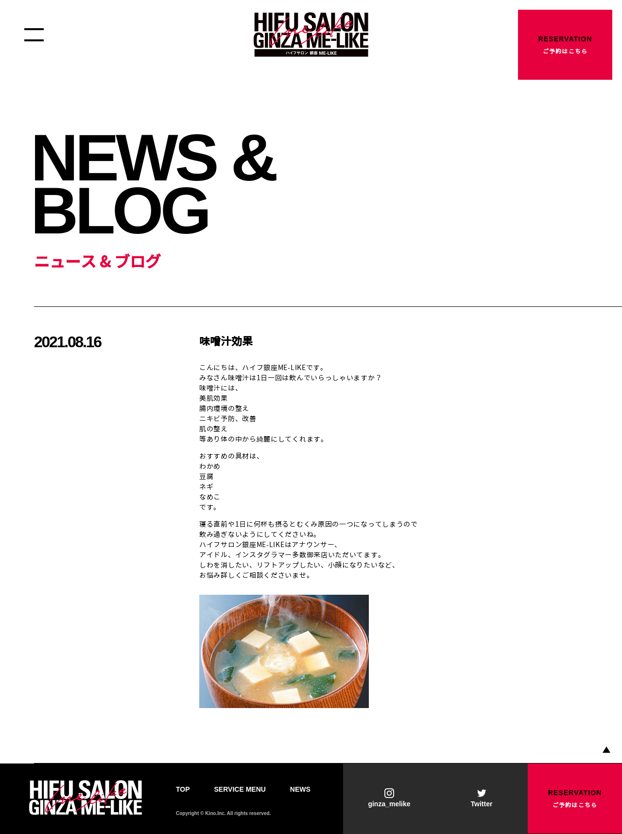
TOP (183, 789)
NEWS (300, 789)
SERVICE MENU (240, 789)
